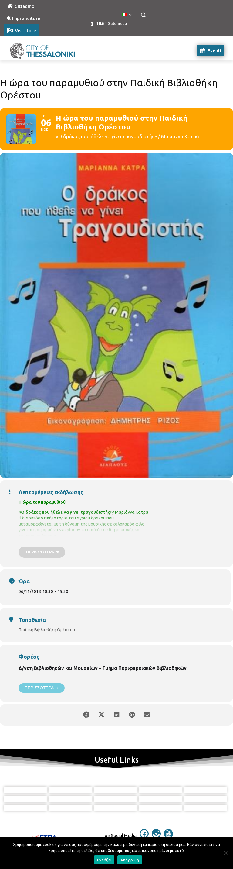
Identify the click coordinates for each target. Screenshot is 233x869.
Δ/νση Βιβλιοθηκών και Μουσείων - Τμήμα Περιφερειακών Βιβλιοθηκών (103, 668)
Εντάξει (104, 860)
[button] (143, 15)
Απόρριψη (129, 860)
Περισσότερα (42, 688)
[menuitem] (126, 15)
